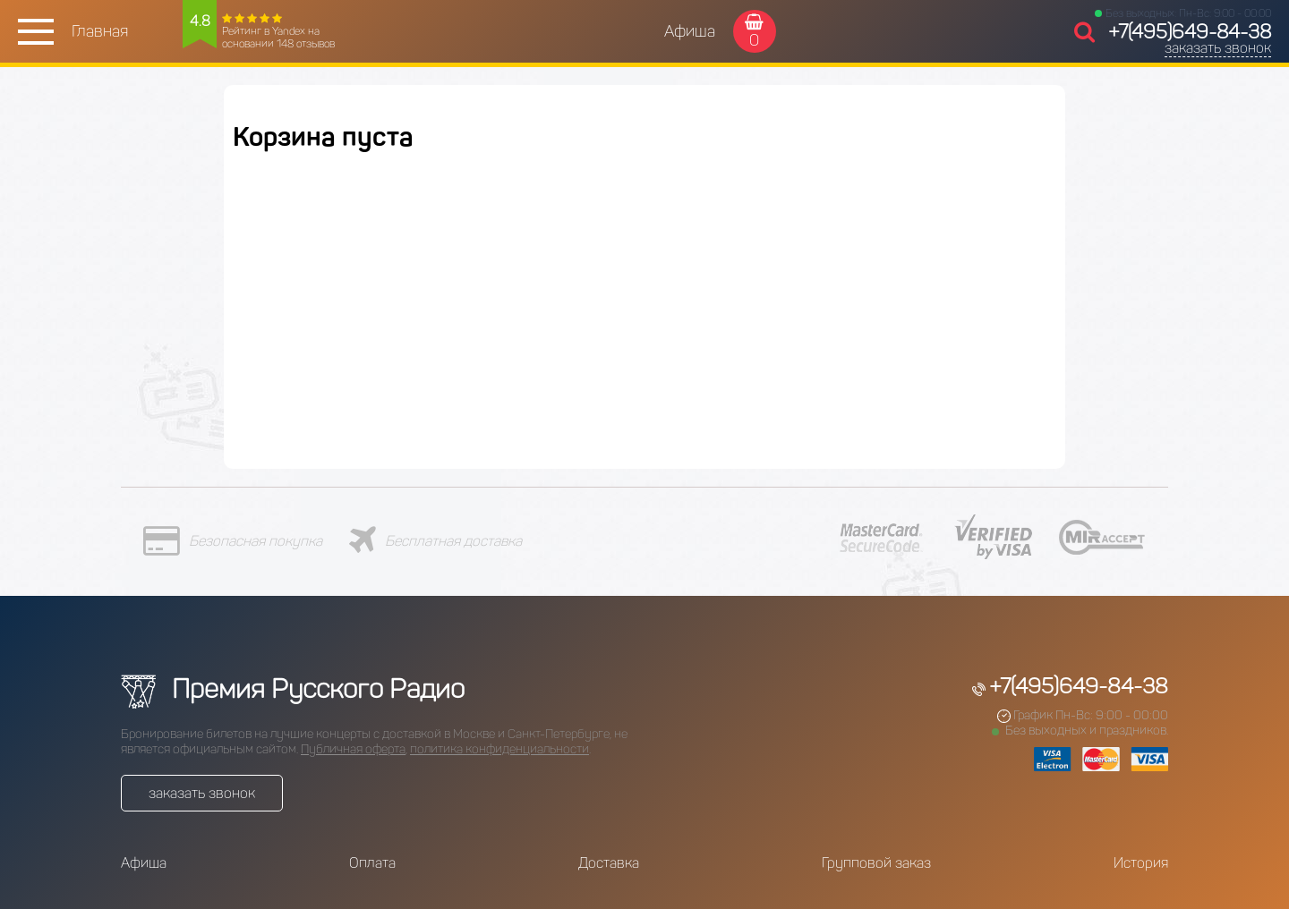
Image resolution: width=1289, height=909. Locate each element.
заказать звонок (1218, 47)
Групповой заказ (876, 862)
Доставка (608, 862)
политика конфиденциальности (499, 749)
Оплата (372, 862)
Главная (100, 31)
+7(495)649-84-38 (1189, 32)
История (1141, 862)
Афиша (689, 31)
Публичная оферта (353, 749)
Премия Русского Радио (293, 689)
